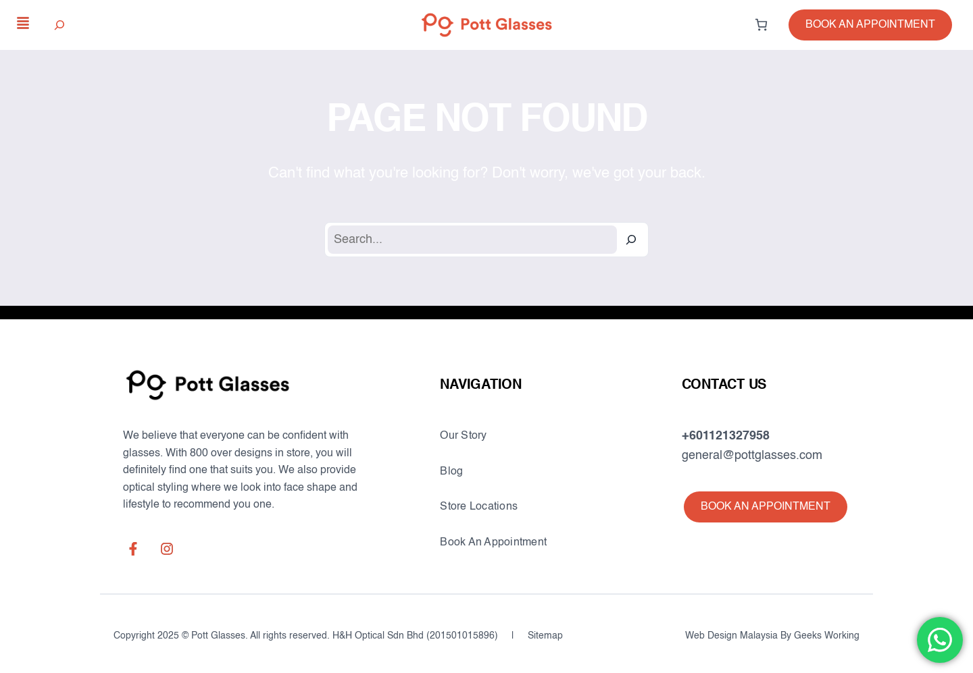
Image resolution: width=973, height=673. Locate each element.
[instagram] (167, 549)
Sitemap (545, 636)
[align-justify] (23, 23)
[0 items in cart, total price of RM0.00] (761, 24)
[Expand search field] (60, 24)
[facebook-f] (133, 549)
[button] (870, 25)
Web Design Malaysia (731, 636)
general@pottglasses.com (752, 456)
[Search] (631, 239)
